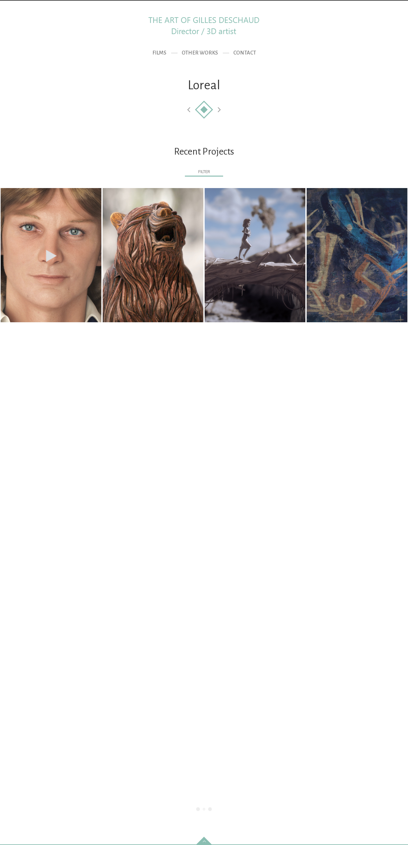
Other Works (200, 53)
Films (159, 53)
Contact (244, 53)
